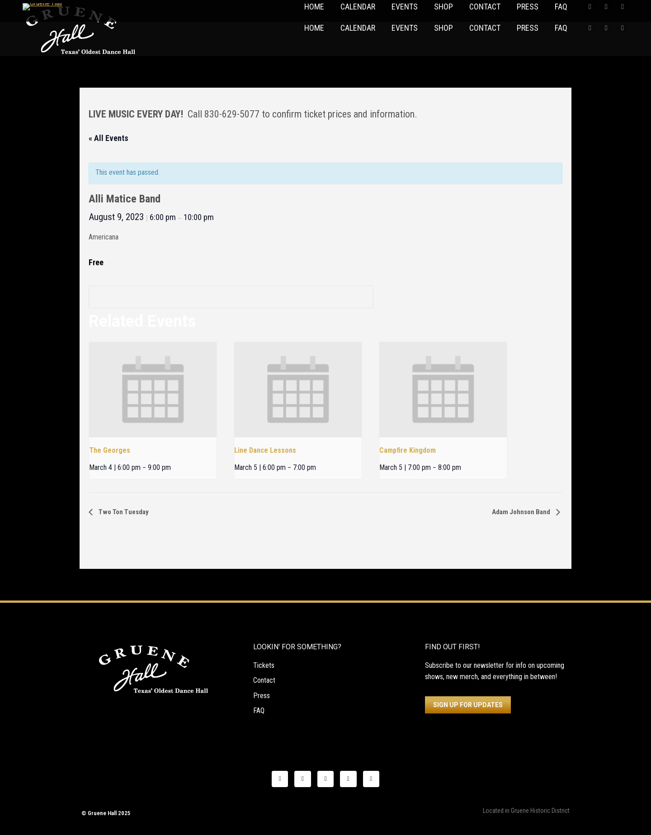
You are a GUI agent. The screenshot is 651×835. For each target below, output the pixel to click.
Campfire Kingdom (407, 450)
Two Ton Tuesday (123, 512)
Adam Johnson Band (522, 512)
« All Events (108, 138)
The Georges (109, 450)
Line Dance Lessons (265, 450)
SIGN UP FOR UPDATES (468, 704)
